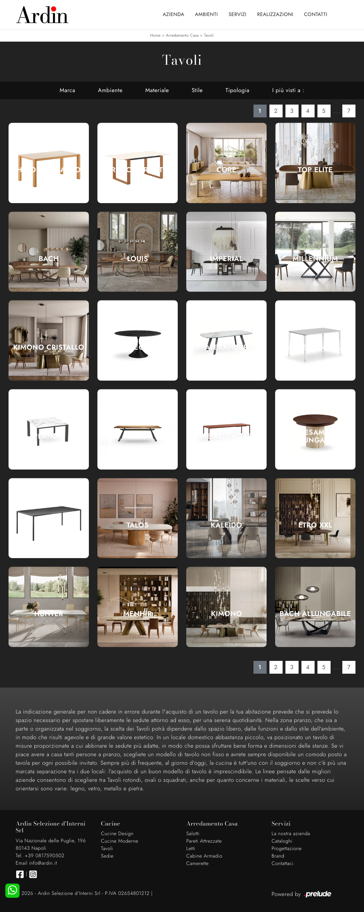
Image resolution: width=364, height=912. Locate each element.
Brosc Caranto (138, 170)
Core (226, 170)
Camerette (197, 863)
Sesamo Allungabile (315, 436)
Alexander (226, 347)
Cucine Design (117, 833)
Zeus (138, 436)
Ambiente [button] (110, 90)
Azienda (173, 14)
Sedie (107, 856)
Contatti (315, 14)
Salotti (192, 833)
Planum (48, 436)
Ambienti (206, 14)
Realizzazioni (275, 14)
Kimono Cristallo (48, 347)
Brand (278, 856)
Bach (49, 259)
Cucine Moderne (119, 841)
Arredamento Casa (182, 35)
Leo (137, 347)
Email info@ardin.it (36, 863)
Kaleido (226, 525)
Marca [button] (67, 90)
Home (155, 35)
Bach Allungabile (315, 614)
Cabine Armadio (204, 856)
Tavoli (209, 35)
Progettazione (287, 848)
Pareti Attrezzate (204, 841)
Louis (137, 259)
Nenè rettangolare (315, 347)
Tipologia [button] (237, 90)
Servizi (237, 14)
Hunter (48, 614)
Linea (48, 525)
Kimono (226, 614)
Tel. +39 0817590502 (40, 855)
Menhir (137, 614)
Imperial (226, 259)
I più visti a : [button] (288, 90)
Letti (190, 848)
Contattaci (283, 863)
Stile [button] (197, 90)
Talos (138, 525)
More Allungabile (226, 436)
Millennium (315, 259)
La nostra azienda (291, 833)
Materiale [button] (157, 90)
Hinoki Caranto (49, 170)
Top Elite (315, 170)
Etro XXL (315, 525)
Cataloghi (282, 841)
